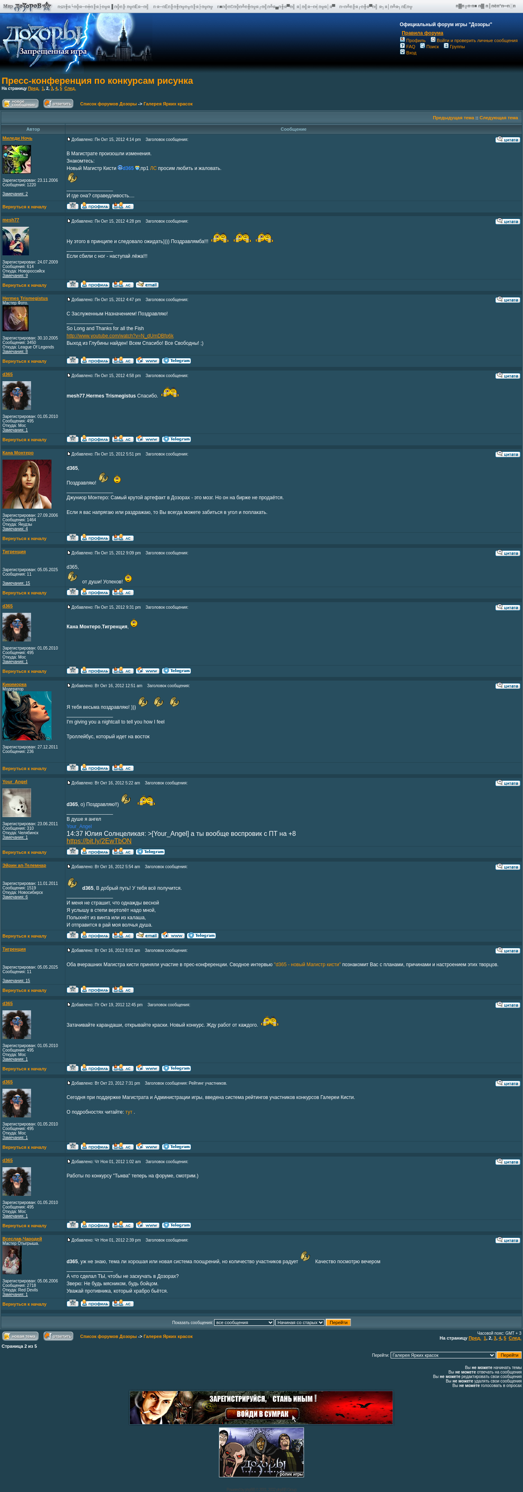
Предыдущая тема (453, 117)
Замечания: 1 (15, 430)
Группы (454, 46)
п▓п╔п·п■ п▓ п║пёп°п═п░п (486, 5)
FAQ (407, 46)
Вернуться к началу (24, 206)
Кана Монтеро (18, 452)
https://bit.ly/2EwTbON (99, 841)
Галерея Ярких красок (167, 103)
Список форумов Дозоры (108, 103)
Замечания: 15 (16, 583)
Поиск (429, 46)
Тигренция (14, 551)
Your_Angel (14, 781)
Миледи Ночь (17, 138)
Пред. (33, 88)
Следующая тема (499, 117)
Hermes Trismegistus (25, 298)
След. (70, 88)
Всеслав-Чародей (22, 1238)
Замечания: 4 (15, 529)
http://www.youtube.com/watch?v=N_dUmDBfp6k (120, 336)
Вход (408, 52)
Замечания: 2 (15, 194)
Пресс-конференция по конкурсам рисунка (97, 81)
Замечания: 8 (15, 351)
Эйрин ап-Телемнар (24, 865)
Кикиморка (14, 684)
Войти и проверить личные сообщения (474, 40)
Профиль (413, 40)
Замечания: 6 (15, 897)
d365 (7, 374)
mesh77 (10, 219)
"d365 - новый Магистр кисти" (307, 964)
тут (129, 1112)
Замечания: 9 (15, 275)
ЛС (153, 168)
